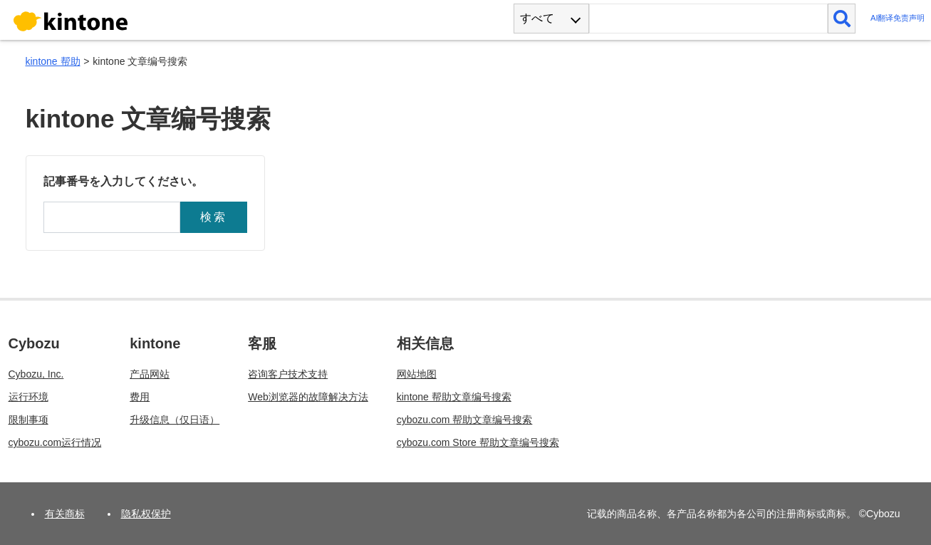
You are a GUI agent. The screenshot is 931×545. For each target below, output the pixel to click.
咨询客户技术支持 (288, 374)
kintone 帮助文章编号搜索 (454, 397)
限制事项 (28, 419)
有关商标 (65, 513)
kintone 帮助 (53, 61)
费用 (140, 397)
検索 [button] (213, 217)
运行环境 (28, 397)
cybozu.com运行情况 (55, 442)
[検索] (841, 18)
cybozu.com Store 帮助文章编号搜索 (478, 442)
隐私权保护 (146, 513)
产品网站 (150, 374)
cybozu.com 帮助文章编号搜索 (465, 419)
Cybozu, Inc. (36, 374)
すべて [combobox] (537, 18)
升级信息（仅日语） (174, 419)
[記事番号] (111, 217)
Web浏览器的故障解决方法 (308, 397)
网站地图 (417, 374)
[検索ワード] (708, 18)
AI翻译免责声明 (897, 18)
